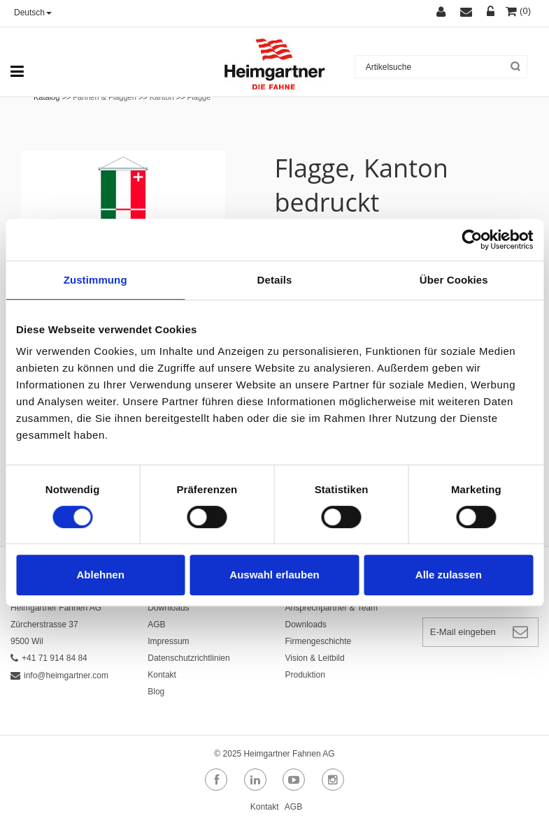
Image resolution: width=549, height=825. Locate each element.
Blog (156, 691)
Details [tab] (274, 280)
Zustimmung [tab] (95, 280)
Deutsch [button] (33, 12)
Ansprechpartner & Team (331, 608)
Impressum (168, 641)
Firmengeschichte (318, 641)
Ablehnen (100, 575)
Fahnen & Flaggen (104, 97)
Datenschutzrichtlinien (188, 658)
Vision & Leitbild (315, 658)
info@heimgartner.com (59, 675)
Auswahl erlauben (274, 575)
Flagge (199, 97)
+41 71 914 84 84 (48, 658)
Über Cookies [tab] (454, 280)
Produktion (305, 675)
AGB (156, 624)
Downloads (168, 608)
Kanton (162, 97)
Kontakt (162, 675)
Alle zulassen (448, 575)
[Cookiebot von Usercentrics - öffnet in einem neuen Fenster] (472, 239)
